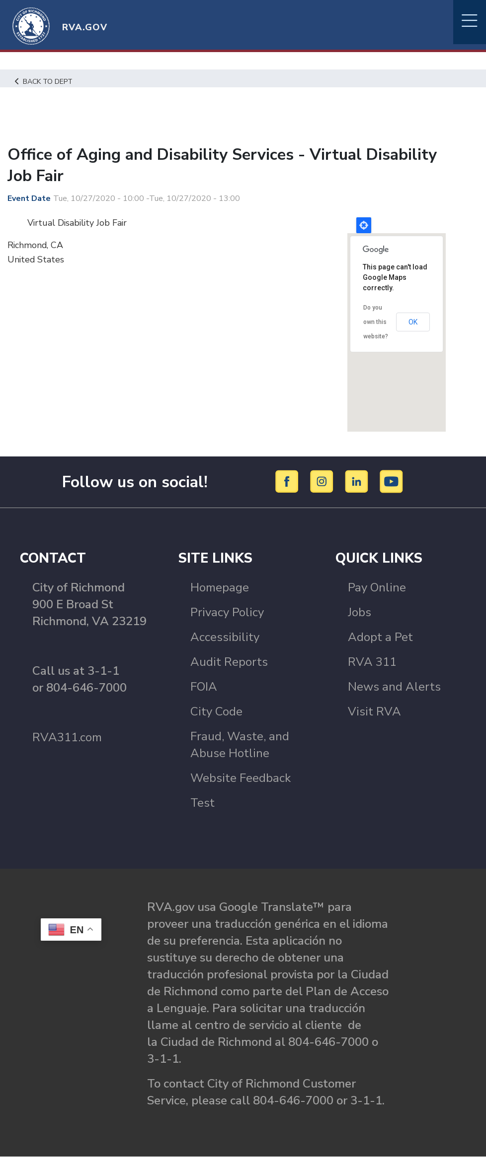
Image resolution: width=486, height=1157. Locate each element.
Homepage (219, 587)
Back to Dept (45, 81)
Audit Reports (229, 662)
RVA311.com (67, 737)
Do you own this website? (375, 321)
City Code (216, 711)
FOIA (203, 687)
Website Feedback (240, 778)
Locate (363, 225)
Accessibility (224, 637)
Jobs (359, 612)
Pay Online (377, 587)
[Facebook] (288, 481)
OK (412, 322)
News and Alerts (394, 687)
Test (202, 803)
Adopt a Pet (380, 637)
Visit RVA (374, 711)
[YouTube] (391, 481)
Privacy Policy (227, 612)
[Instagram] (323, 481)
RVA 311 (372, 662)
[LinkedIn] (358, 481)
